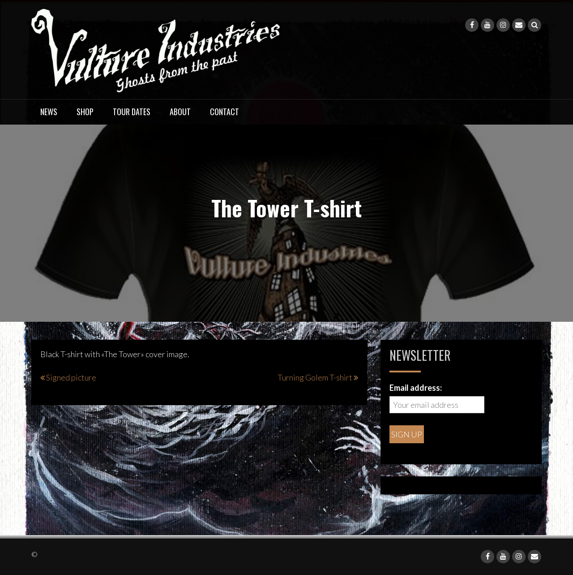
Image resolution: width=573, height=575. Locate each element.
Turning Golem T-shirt (315, 377)
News (48, 111)
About (180, 111)
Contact (224, 111)
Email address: (415, 388)
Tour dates (131, 111)
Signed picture (71, 377)
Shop (85, 111)
